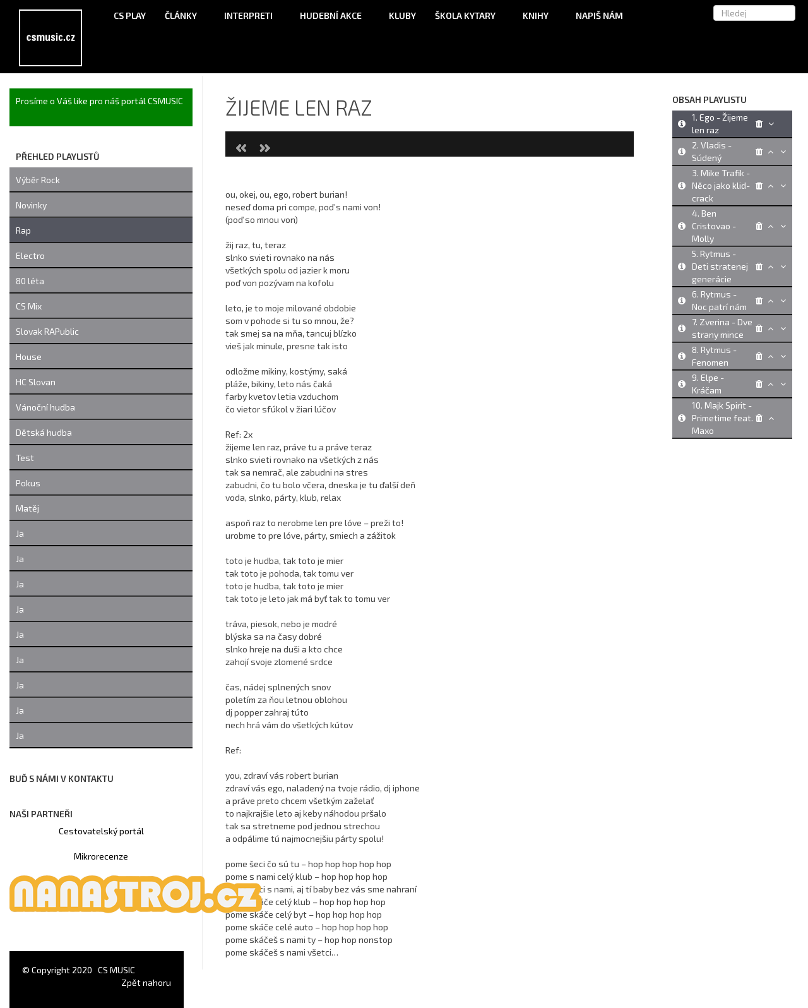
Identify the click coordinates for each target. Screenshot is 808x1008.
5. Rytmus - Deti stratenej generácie (720, 266)
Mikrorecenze (101, 856)
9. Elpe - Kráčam (708, 383)
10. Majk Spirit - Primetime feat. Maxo (722, 418)
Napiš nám (599, 15)
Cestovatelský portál (101, 830)
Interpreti (252, 15)
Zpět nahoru (146, 982)
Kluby (402, 15)
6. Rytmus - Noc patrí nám (719, 300)
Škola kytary (469, 15)
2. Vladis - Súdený (712, 151)
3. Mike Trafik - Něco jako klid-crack (721, 185)
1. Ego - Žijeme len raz (720, 123)
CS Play (130, 15)
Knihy (540, 15)
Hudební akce (335, 15)
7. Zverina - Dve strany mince (722, 328)
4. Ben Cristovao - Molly (714, 226)
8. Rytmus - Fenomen (714, 356)
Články (185, 15)
